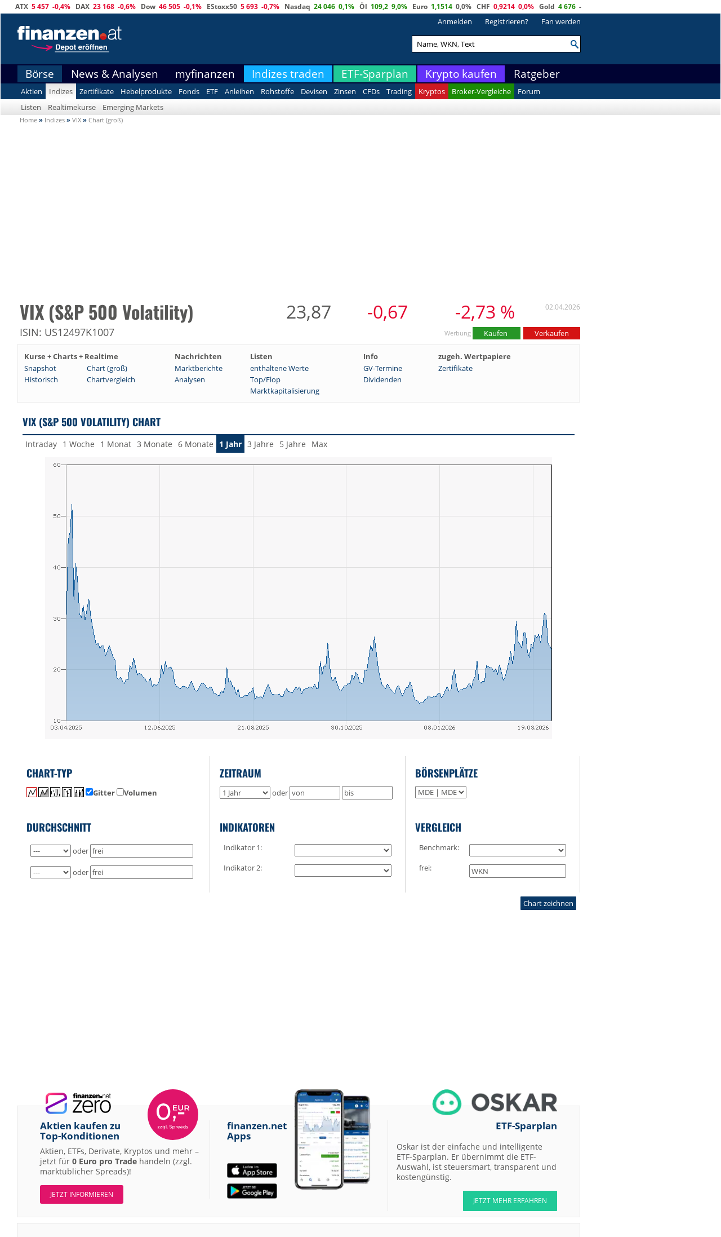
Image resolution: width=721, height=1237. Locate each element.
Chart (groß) (107, 368)
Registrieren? (506, 21)
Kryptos (432, 91)
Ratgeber (537, 74)
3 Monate (154, 444)
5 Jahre (292, 444)
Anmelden (455, 21)
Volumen (137, 793)
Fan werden (561, 21)
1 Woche (79, 444)
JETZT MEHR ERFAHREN (510, 1200)
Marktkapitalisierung (284, 391)
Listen (31, 107)
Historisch (41, 379)
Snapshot (40, 368)
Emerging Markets (133, 107)
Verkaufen (552, 333)
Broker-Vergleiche (481, 91)
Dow (148, 6)
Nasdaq (297, 6)
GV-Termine (382, 368)
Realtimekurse (72, 107)
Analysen (190, 379)
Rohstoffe (277, 91)
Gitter (100, 793)
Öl (363, 6)
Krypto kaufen (461, 74)
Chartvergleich (111, 379)
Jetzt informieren (81, 1194)
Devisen (314, 91)
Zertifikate (96, 91)
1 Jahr (230, 444)
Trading (399, 91)
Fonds (189, 91)
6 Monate (195, 444)
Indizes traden (288, 74)
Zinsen (345, 91)
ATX (21, 6)
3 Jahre (260, 444)
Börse (39, 74)
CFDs (371, 91)
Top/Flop (265, 379)
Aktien (31, 91)
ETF (212, 91)
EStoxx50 (222, 6)
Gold (547, 6)
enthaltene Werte (279, 368)
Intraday (41, 444)
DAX (82, 6)
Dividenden (382, 379)
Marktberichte (198, 368)
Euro (420, 6)
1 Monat (115, 444)
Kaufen (496, 333)
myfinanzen (205, 74)
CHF (483, 6)
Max (319, 444)
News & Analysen (114, 74)
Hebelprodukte (146, 91)
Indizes (61, 91)
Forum (529, 91)
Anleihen (239, 91)
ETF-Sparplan (374, 74)
